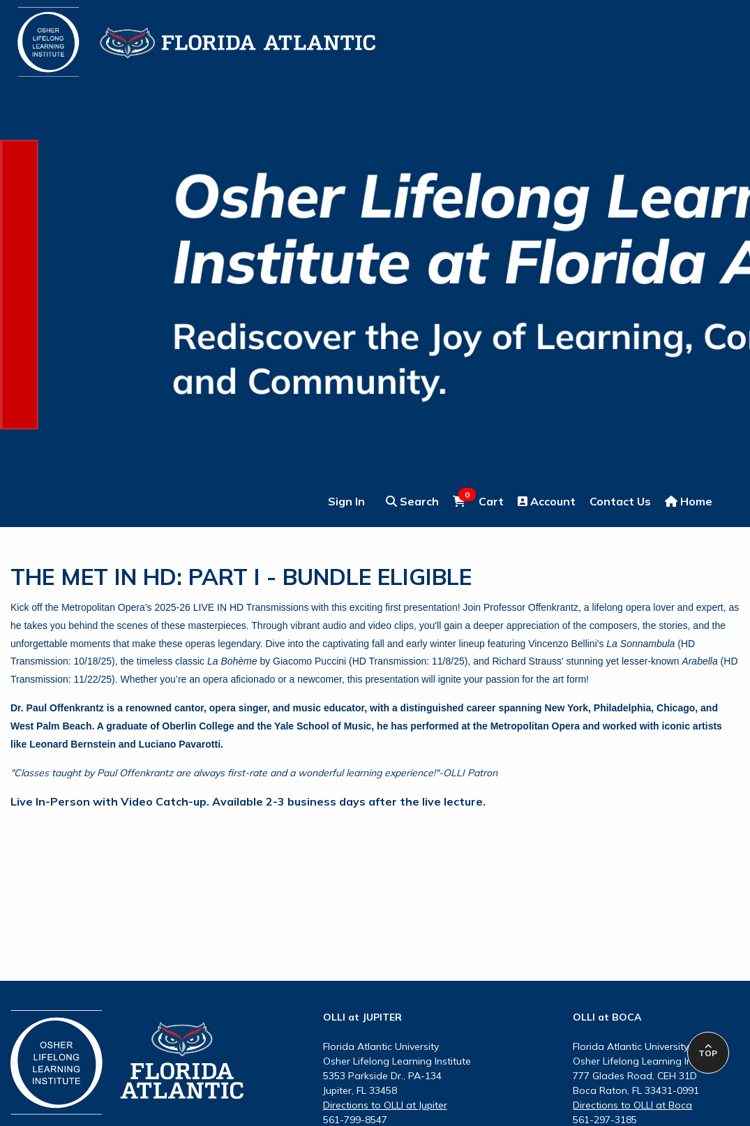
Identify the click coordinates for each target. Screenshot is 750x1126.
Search (412, 501)
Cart (478, 500)
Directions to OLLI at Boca (632, 1105)
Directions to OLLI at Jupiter (385, 1105)
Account (547, 501)
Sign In (346, 501)
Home (688, 501)
